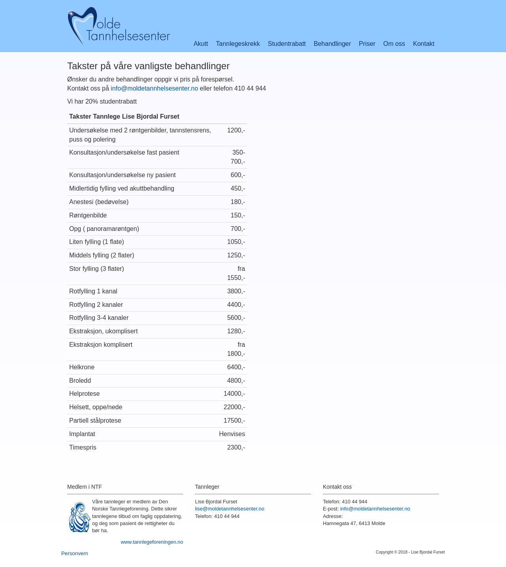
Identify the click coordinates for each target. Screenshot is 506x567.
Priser (367, 43)
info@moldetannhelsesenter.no (154, 88)
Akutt (201, 43)
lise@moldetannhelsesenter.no (229, 509)
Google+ (429, 534)
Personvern (74, 553)
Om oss (394, 43)
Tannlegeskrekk (238, 43)
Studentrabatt (287, 43)
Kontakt (423, 43)
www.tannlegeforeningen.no (152, 542)
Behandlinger (332, 43)
